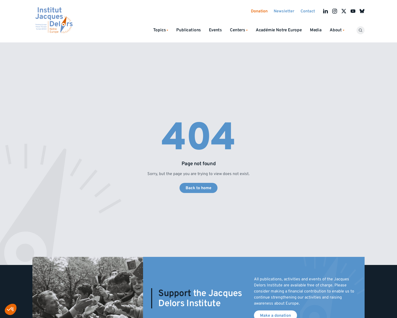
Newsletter (284, 11)
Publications (188, 30)
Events (215, 30)
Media (316, 30)
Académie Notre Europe (279, 30)
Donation (259, 11)
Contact (308, 11)
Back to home (198, 188)
